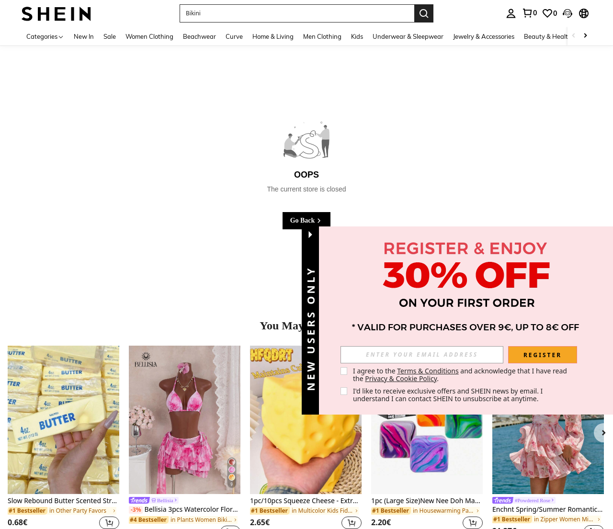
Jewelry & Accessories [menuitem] (483, 36)
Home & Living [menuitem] (273, 36)
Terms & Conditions (428, 370)
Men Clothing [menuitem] (322, 36)
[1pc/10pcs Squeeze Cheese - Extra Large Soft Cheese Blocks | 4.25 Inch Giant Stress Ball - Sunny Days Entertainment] (306, 420)
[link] (529, 13)
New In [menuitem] (84, 36)
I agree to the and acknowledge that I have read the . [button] (461, 374)
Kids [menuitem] (357, 36)
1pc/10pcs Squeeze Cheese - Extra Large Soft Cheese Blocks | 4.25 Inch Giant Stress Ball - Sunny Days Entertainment (306, 501)
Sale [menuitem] (109, 36)
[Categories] (45, 36)
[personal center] (511, 13)
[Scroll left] (573, 36)
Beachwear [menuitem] (199, 36)
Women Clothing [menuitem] (149, 36)
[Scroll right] (585, 36)
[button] (297, 13)
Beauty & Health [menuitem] (548, 36)
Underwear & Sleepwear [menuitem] (408, 36)
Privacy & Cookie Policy (401, 378)
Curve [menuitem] (234, 36)
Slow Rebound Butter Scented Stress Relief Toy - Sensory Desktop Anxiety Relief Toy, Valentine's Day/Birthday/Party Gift (63, 501)
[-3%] (136, 510)
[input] (422, 354)
